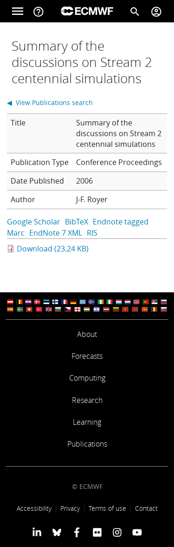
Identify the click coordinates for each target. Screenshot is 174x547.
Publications (87, 444)
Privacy (70, 508)
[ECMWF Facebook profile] (77, 532)
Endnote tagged (120, 222)
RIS (92, 233)
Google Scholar (33, 222)
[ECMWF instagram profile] (117, 532)
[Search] (135, 11)
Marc (16, 233)
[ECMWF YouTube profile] (137, 532)
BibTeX (76, 222)
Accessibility (34, 508)
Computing (87, 378)
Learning (87, 422)
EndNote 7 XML (55, 233)
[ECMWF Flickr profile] (97, 532)
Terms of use (107, 508)
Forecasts (87, 356)
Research (87, 400)
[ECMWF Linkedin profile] (36, 532)
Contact (146, 508)
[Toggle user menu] (156, 11)
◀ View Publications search (50, 102)
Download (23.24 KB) (53, 249)
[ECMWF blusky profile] (57, 532)
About (87, 334)
